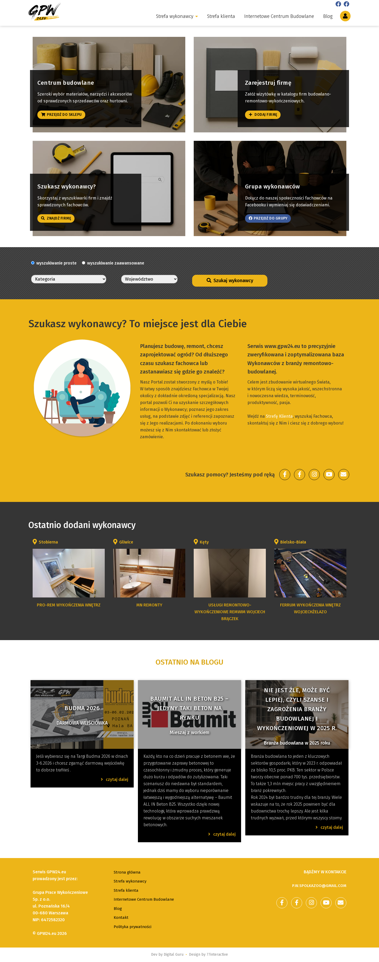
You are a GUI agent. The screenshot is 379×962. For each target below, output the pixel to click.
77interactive (217, 954)
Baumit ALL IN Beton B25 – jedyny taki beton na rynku (189, 708)
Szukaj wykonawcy (230, 280)
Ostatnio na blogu (189, 662)
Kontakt (121, 917)
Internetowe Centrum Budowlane (279, 16)
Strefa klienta (221, 16)
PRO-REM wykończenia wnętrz (69, 604)
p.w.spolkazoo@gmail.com (317, 885)
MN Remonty (149, 604)
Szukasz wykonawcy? (73, 183)
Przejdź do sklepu (65, 113)
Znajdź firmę (58, 217)
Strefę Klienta (279, 416)
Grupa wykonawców (279, 183)
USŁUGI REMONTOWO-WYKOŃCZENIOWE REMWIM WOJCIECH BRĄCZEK (230, 611)
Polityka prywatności (134, 926)
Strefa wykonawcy (174, 16)
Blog (327, 16)
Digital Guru (173, 954)
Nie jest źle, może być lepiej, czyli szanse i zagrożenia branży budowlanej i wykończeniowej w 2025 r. (297, 709)
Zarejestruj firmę (274, 79)
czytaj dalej (114, 779)
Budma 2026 (82, 708)
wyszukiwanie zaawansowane (115, 263)
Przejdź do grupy (272, 217)
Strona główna (128, 872)
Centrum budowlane (72, 79)
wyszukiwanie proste (56, 263)
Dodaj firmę (265, 113)
